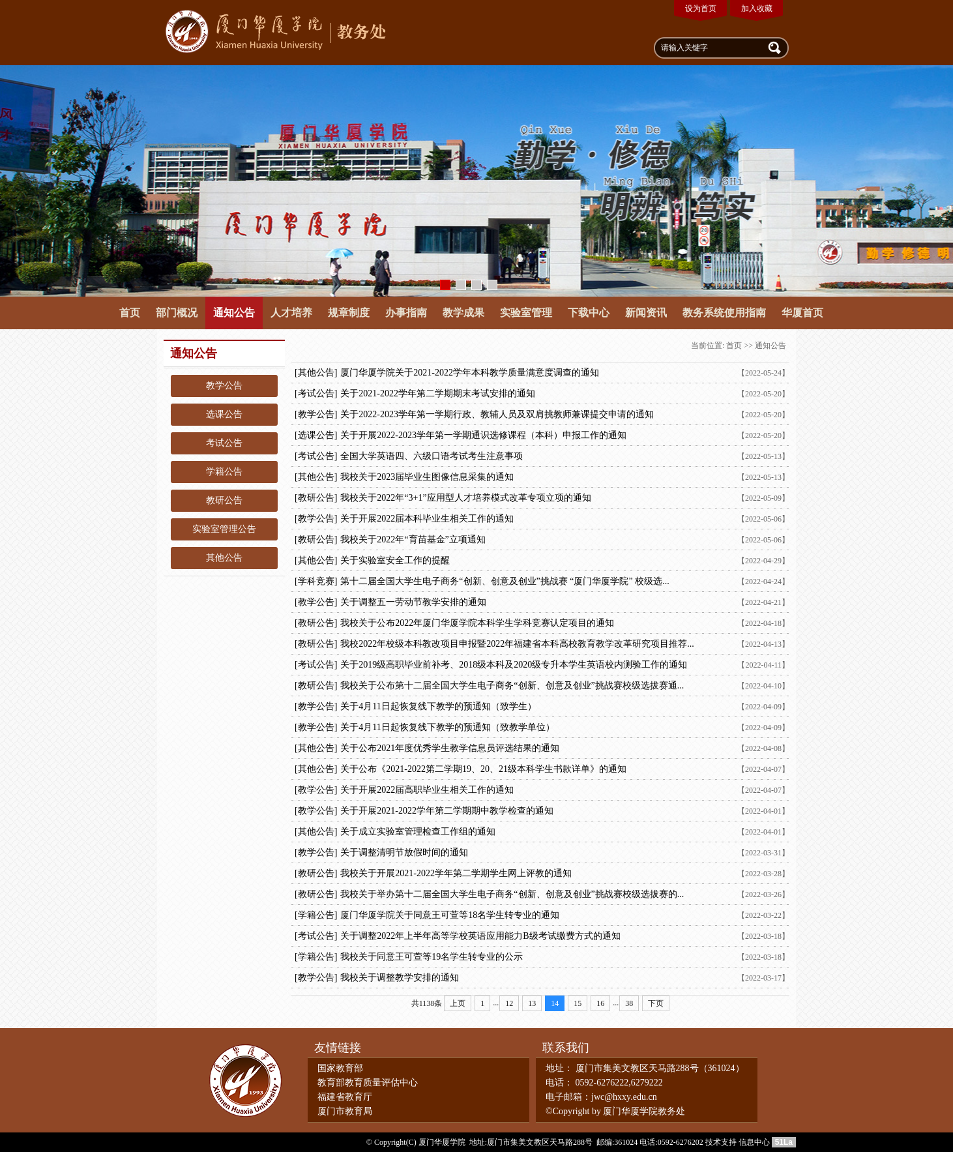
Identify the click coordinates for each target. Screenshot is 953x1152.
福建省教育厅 (344, 1097)
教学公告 (224, 386)
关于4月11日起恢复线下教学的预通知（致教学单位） (447, 727)
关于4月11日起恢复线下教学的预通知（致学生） (438, 706)
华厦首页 (802, 312)
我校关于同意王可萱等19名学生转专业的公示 (431, 957)
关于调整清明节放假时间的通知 (404, 852)
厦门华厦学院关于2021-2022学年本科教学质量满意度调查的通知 (469, 372)
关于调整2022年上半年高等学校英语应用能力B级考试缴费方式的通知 (480, 936)
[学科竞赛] (316, 581)
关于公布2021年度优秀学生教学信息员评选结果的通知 (449, 748)
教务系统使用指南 (724, 312)
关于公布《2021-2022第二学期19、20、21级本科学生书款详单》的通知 (483, 769)
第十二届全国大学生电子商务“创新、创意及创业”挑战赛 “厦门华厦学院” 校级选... (504, 581)
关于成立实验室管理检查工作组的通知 (417, 831)
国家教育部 (340, 1068)
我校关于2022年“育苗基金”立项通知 (412, 539)
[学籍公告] (316, 915)
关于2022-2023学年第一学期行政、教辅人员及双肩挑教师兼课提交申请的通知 (497, 414)
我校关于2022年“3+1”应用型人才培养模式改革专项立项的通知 (465, 498)
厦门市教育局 (344, 1111)
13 (532, 1003)
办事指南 (406, 312)
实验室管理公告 (224, 529)
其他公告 (224, 558)
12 (509, 1003)
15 (577, 1003)
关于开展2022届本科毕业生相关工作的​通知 (427, 519)
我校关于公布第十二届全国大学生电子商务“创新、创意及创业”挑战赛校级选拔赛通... (512, 685)
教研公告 (224, 500)
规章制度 (349, 312)
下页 (656, 1003)
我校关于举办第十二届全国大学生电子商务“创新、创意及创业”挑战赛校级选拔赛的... (512, 894)
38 (629, 1003)
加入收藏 (756, 8)
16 (600, 1003)
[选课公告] (316, 435)
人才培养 (291, 312)
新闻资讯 (646, 312)
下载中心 (588, 312)
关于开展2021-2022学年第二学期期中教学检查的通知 (446, 811)
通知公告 (234, 312)
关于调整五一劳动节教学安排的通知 (413, 602)
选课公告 (224, 414)
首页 (129, 312)
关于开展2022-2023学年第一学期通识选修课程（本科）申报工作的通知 (483, 435)
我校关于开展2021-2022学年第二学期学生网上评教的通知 (456, 873)
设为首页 (700, 8)
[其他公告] (316, 372)
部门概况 (177, 312)
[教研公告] (316, 498)
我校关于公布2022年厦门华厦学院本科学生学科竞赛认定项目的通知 (477, 623)
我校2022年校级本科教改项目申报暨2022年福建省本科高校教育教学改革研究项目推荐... (517, 644)
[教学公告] (316, 414)
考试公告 (224, 443)
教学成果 (463, 312)
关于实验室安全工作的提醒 (395, 560)
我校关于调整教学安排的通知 (399, 977)
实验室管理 (526, 312)
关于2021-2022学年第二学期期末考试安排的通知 (437, 393)
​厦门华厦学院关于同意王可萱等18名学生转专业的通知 (449, 915)
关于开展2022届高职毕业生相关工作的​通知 (427, 790)
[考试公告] (316, 393)
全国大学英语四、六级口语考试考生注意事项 (431, 456)
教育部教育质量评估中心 (367, 1082)
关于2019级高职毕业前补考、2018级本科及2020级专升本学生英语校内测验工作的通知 (513, 665)
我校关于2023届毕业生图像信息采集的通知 (427, 477)
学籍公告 (224, 472)
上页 (457, 1003)
